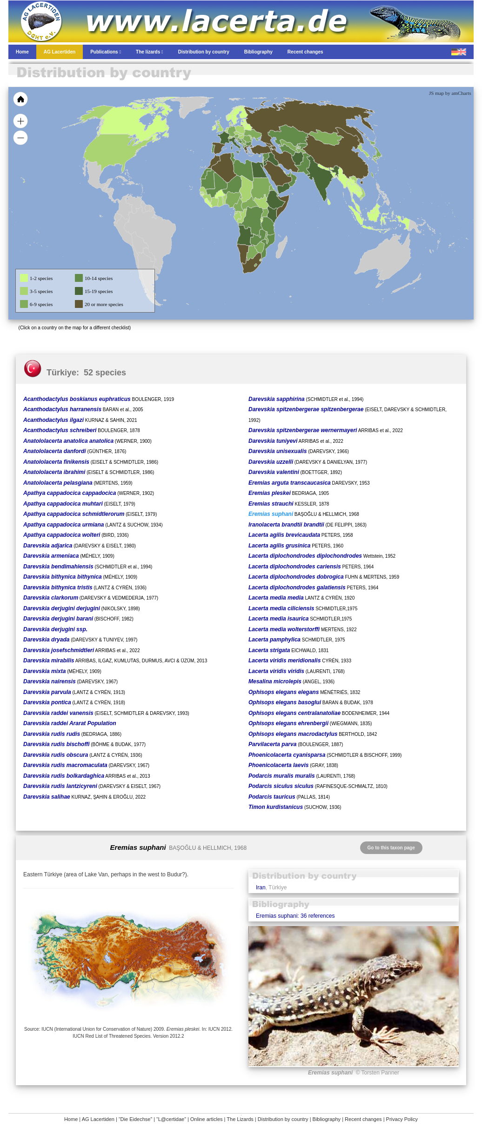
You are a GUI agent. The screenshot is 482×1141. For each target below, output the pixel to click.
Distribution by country (283, 1119)
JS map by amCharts (450, 93)
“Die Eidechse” (135, 1119)
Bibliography (327, 1119)
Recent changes (363, 1119)
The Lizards (240, 1119)
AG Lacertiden (98, 1119)
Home (71, 1119)
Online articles (206, 1119)
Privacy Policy (402, 1119)
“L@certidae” (171, 1119)
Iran (261, 887)
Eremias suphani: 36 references (295, 916)
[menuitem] (288, 174)
